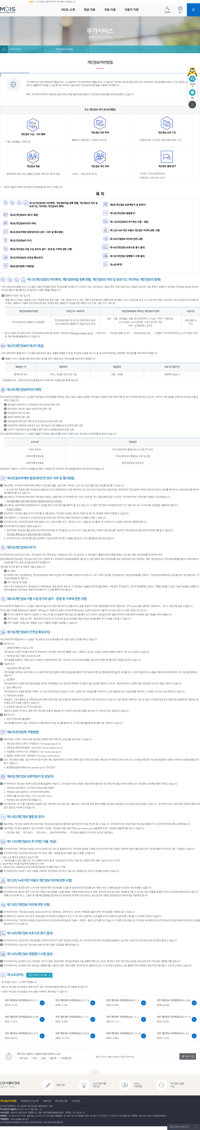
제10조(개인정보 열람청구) (122, 213)
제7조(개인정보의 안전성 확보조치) (26, 257)
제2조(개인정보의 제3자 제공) (24, 215)
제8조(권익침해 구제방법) (22, 266)
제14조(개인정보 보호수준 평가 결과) (127, 247)
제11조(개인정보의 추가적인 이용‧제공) (129, 222)
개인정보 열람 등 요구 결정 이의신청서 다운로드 (28, 534)
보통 (43, 1058)
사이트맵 (75, 1101)
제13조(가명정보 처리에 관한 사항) (126, 239)
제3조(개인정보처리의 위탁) (23, 223)
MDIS (15, 10)
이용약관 (47, 1101)
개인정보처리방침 (64, 49)
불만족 (53, 1058)
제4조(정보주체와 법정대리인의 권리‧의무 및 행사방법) (36, 232)
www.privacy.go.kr (83, 333)
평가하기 (186, 1056)
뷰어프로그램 (61, 1101)
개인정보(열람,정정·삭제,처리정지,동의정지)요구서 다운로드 (34, 501)
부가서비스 (16, 49)
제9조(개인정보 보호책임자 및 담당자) (128, 204)
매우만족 (24, 1058)
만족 (34, 1058)
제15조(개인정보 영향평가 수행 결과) (127, 256)
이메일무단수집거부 (29, 1101)
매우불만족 (66, 1058)
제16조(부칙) (116, 264)
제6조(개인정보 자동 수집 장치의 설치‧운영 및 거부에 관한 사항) (41, 249)
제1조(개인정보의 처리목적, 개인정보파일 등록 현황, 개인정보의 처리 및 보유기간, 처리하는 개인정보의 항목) (63, 205)
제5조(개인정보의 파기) (21, 240)
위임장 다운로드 (13, 509)
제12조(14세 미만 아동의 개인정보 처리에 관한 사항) (135, 230)
